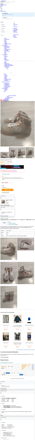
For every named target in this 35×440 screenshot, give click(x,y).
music (5, 38)
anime (15, 35)
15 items (33, 364)
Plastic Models (6, 63)
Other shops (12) (6, 174)
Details (15, 170)
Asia (5, 53)
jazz (5, 51)
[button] (17, 10)
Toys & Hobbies (5, 54)
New (10, 165)
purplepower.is (3, 0)
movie (15, 36)
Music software (4, 45)
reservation (3, 28)
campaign (2, 24)
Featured (15, 31)
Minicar (5, 59)
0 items (33, 369)
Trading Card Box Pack (8, 64)
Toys (5, 55)
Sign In (1, 5)
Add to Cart (7, 189)
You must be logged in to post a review (6, 362)
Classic (5, 48)
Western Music (6, 47)
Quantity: (2, 385)
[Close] (1, 198)
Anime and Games (7, 49)
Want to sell (3, 31)
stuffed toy (6, 56)
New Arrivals (3, 26)
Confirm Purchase (6, 205)
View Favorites (5, 215)
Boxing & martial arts (12, 223)
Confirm (5, 388)
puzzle (5, 58)
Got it (1, 415)
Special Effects (6, 39)
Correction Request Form (4, 357)
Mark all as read (3, 11)
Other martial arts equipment (13, 224)
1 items (33, 368)
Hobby (5, 61)
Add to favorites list (5, 192)
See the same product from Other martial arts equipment (25, 349)
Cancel (2, 205)
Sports (2, 35)
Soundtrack (6, 50)
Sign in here (15, 24)
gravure (5, 44)
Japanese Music (7, 46)
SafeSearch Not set (3, 4)
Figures (5, 62)
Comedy (5, 42)
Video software (16, 34)
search (2, 3)
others (5, 40)
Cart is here (15, 26)
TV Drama (15, 37)
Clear (25, 374)
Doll (5, 57)
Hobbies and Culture (7, 43)
